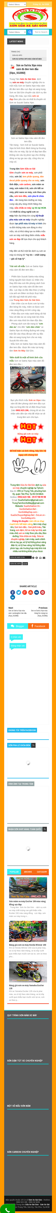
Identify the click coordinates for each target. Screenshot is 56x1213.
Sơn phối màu (34, 527)
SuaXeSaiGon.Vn (32, 506)
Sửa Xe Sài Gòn (27, 485)
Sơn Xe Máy (19, 350)
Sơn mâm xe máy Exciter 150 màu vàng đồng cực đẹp (27, 903)
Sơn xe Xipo (35, 400)
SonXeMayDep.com (27, 512)
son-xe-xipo (17, 55)
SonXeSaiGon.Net (27, 509)
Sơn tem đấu (20, 527)
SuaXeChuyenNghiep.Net (22, 515)
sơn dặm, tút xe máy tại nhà (29, 530)
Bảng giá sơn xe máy (28, 434)
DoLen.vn (40, 515)
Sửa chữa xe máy (27, 536)
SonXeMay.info (28, 518)
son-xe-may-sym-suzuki (17, 557)
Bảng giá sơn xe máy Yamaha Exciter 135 (26, 987)
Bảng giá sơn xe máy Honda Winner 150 (27, 944)
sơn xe (22, 533)
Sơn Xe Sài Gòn (35, 1200)
